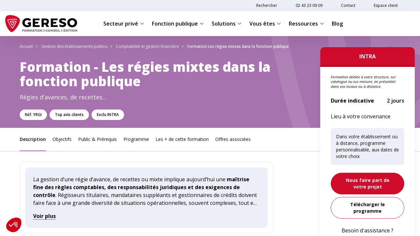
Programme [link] (136, 139)
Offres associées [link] (233, 139)
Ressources (306, 23)
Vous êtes (265, 23)
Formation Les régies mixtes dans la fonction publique (238, 46)
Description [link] (33, 139)
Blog (337, 23)
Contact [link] (348, 5)
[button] (14, 225)
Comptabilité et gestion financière (147, 46)
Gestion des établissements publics (74, 46)
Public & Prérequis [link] (97, 139)
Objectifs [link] (62, 139)
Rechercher (266, 5)
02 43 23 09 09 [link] (309, 5)
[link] (367, 183)
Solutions (227, 23)
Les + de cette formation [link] (182, 139)
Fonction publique (178, 23)
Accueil (26, 46)
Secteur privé (123, 23)
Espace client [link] (386, 5)
